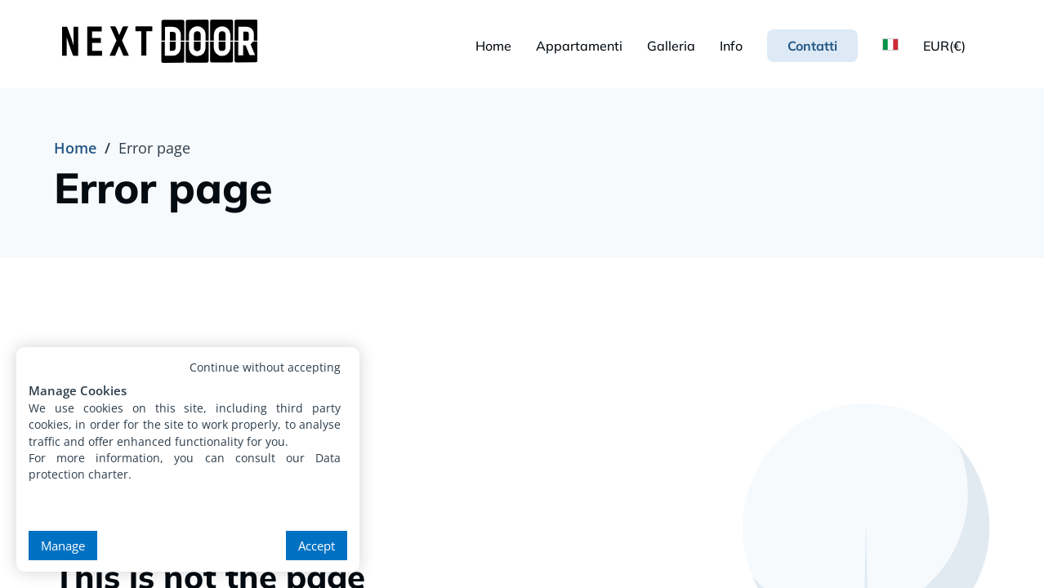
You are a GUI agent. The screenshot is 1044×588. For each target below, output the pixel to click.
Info (731, 46)
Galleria (671, 46)
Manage (63, 545)
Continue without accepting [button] (265, 367)
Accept (316, 545)
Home (493, 46)
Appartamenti (579, 45)
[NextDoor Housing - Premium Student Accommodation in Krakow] (164, 43)
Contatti (812, 46)
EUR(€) (944, 45)
